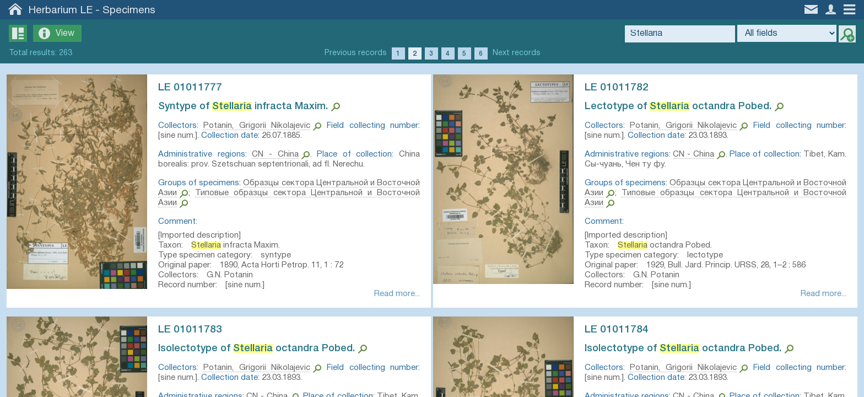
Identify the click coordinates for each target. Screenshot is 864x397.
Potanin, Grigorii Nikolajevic (258, 126)
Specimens (128, 10)
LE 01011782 (621, 88)
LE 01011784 (621, 332)
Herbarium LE (61, 10)
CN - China (276, 154)
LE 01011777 (194, 88)
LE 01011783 (194, 332)
